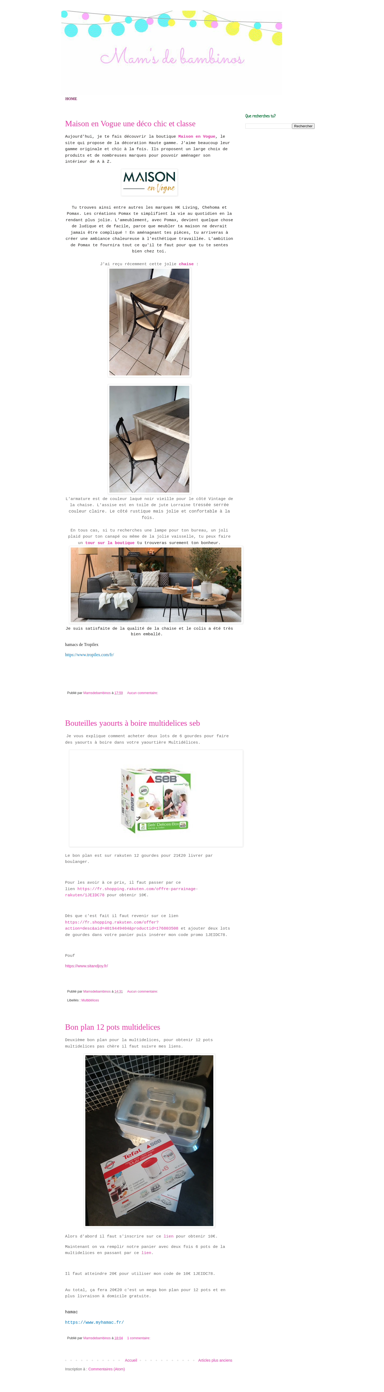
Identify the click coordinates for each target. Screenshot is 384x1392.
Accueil (131, 1360)
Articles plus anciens (215, 1360)
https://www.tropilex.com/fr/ (89, 654)
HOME (71, 99)
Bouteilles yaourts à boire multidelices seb (132, 723)
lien (168, 1236)
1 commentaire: (139, 1338)
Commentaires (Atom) (106, 1369)
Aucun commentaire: (143, 693)
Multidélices (90, 1000)
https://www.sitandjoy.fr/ (86, 965)
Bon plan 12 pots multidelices (112, 1027)
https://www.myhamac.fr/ (94, 1322)
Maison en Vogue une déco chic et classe (130, 123)
